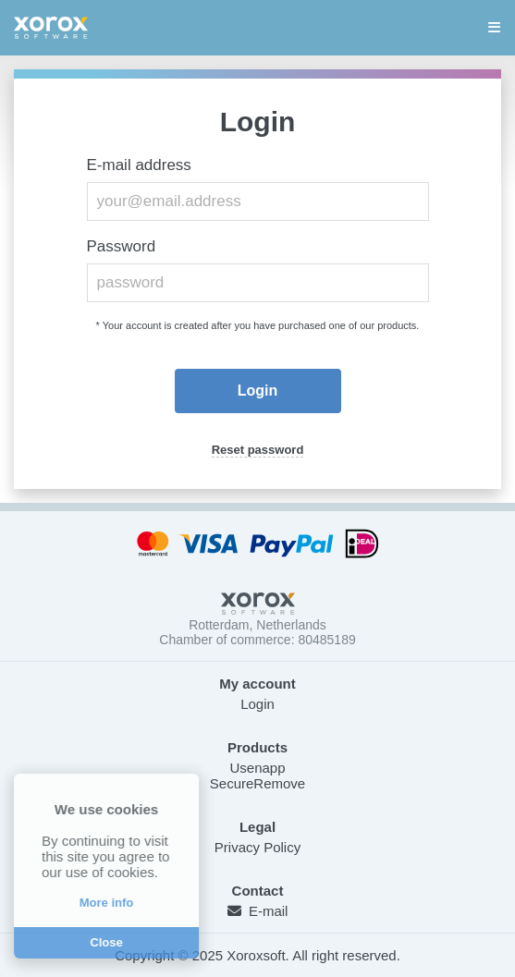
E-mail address (139, 165)
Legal (257, 827)
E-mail (257, 911)
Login (257, 704)
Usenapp (257, 767)
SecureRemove (257, 783)
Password (121, 246)
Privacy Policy (257, 847)
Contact (258, 890)
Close (103, 942)
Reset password (258, 450)
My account (257, 683)
